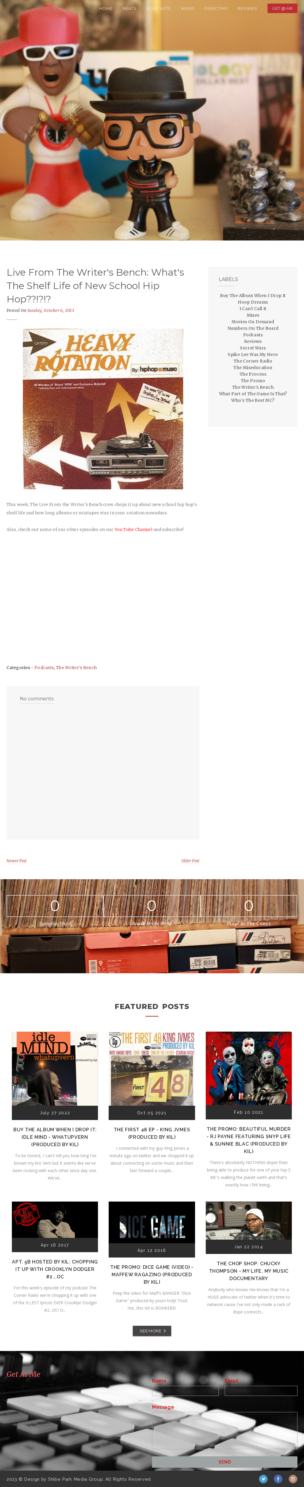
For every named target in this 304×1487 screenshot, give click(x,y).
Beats (130, 8)
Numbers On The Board (253, 328)
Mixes (187, 8)
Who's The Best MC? (252, 400)
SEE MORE (150, 1330)
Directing (216, 8)
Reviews (247, 8)
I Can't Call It (253, 308)
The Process (253, 374)
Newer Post (17, 860)
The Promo (253, 380)
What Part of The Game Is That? (253, 393)
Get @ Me (282, 8)
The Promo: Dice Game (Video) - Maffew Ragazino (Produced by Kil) (152, 1274)
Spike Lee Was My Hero (253, 354)
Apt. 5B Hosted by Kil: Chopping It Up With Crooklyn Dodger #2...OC (55, 1269)
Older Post (190, 860)
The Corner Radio (253, 361)
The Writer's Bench (76, 667)
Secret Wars (253, 348)
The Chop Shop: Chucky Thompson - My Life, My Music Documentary (249, 1271)
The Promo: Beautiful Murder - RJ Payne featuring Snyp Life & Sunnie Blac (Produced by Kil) (249, 1140)
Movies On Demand (253, 321)
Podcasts (159, 8)
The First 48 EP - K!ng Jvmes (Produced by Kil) (152, 1133)
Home (106, 8)
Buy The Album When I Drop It (253, 295)
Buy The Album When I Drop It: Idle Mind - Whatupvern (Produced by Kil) (54, 1137)
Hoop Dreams (253, 302)
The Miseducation (252, 367)
